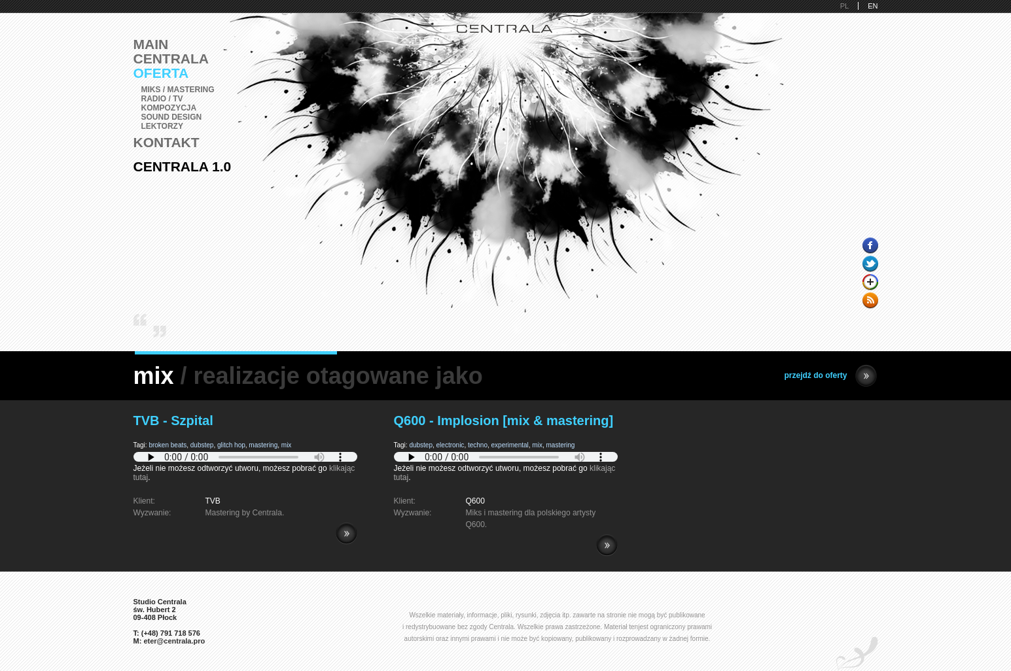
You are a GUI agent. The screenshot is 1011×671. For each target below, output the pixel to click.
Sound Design (171, 117)
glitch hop (231, 445)
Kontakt (166, 142)
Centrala (171, 58)
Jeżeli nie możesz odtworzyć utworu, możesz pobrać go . (245, 468)
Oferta (161, 72)
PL (844, 6)
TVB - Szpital (173, 420)
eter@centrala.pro (174, 641)
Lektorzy (162, 126)
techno (478, 445)
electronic (450, 445)
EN (873, 6)
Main (151, 44)
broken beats (167, 445)
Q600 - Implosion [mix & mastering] (504, 420)
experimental (510, 445)
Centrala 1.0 (182, 166)
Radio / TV (162, 98)
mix (286, 445)
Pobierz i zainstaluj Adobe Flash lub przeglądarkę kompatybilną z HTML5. (245, 457)
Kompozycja (169, 107)
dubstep (202, 445)
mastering (263, 445)
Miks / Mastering (178, 89)
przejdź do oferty (830, 375)
